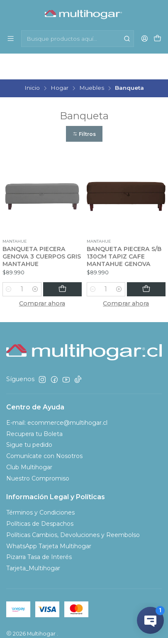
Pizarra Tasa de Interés (39, 531)
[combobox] (77, 38)
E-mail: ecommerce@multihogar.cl (56, 397)
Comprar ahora (42, 277)
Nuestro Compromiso (37, 452)
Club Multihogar (29, 441)
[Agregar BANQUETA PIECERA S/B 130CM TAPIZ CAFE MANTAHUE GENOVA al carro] (153, 263)
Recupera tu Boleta (34, 408)
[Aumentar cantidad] (49, 263)
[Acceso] (144, 38)
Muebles (91, 62)
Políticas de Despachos (39, 498)
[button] (84, 108)
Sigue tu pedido (29, 419)
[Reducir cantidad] (9, 263)
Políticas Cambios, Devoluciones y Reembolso (73, 509)
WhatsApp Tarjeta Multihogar (48, 520)
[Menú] (10, 38)
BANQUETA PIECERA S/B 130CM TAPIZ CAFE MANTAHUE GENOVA (124, 230)
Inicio (32, 62)
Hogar (59, 62)
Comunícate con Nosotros (44, 430)
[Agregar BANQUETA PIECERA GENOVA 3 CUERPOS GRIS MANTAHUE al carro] (69, 263)
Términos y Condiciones (40, 486)
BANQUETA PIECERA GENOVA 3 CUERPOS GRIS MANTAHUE (41, 230)
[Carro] (157, 38)
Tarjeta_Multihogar (33, 542)
